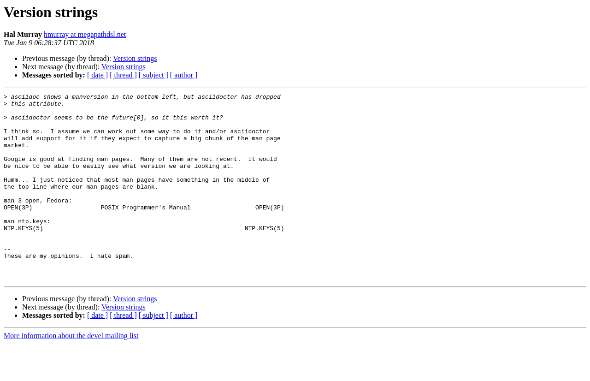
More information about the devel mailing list (71, 373)
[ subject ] (153, 75)
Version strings (135, 58)
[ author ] (184, 75)
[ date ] (97, 75)
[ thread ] (123, 75)
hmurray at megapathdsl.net (85, 34)
